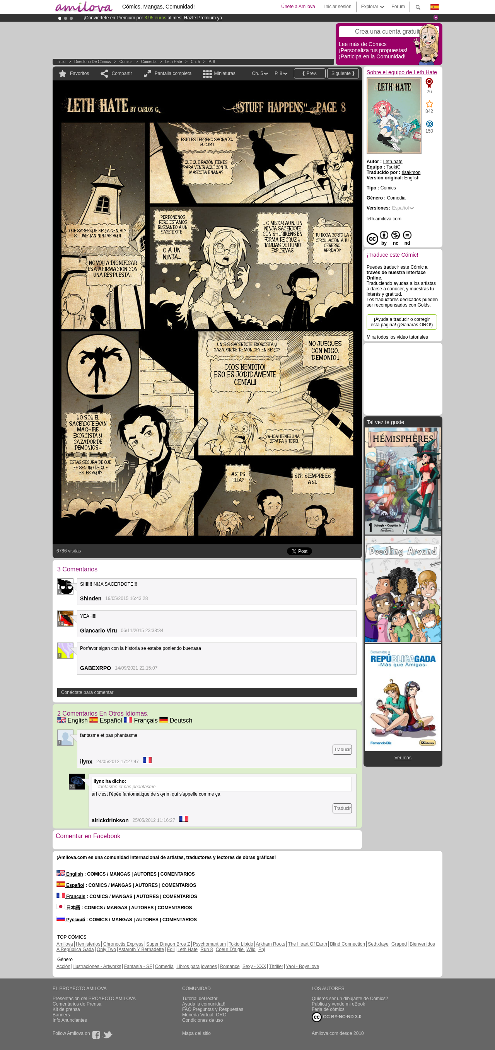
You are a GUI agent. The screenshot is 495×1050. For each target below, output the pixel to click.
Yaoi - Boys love (302, 966)
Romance (229, 966)
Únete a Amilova (298, 6)
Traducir (342, 749)
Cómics (126, 62)
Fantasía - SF (138, 966)
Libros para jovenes (196, 966)
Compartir (122, 73)
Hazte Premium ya (203, 17)
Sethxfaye (378, 944)
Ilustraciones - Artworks (97, 966)
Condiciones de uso (202, 1020)
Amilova (64, 944)
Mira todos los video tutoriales (397, 337)
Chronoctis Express (123, 944)
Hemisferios (88, 944)
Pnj (261, 949)
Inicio (60, 62)
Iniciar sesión (338, 6)
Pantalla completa (173, 73)
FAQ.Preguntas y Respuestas (212, 1009)
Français (141, 720)
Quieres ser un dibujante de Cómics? (350, 998)
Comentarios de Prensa (77, 1004)
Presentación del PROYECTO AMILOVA (94, 998)
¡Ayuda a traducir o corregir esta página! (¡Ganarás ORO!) (402, 322)
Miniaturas (224, 73)
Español (105, 720)
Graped (399, 944)
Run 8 (206, 949)
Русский (70, 919)
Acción (63, 966)
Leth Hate (173, 62)
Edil (171, 949)
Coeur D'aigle (230, 949)
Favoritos (79, 73)
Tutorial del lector (200, 998)
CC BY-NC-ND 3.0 (337, 1017)
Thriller (276, 966)
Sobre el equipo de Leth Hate (402, 72)
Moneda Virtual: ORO (204, 1015)
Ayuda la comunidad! (203, 1004)
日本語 (68, 907)
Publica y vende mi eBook (338, 1004)
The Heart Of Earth (307, 944)
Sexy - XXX (254, 966)
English (72, 720)
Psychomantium (209, 944)
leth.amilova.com (384, 219)
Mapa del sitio (196, 1033)
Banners (61, 1015)
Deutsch (175, 720)
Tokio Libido (241, 944)
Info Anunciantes (70, 1020)
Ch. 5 (195, 62)
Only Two (106, 949)
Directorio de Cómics (92, 62)
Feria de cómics (328, 1009)
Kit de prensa (66, 1009)
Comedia (149, 62)
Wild (250, 949)
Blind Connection (347, 944)
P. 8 (212, 62)
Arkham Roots (270, 944)
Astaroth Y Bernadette (141, 949)
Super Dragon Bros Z (168, 944)
